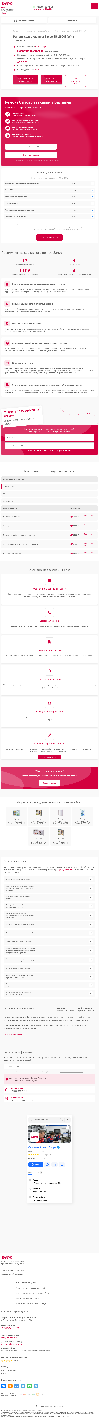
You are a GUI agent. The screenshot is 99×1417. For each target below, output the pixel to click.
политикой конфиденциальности (60, 451)
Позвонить (72, 20)
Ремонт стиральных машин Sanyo (30, 1303)
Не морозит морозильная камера (17, 526)
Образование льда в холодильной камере (20, 544)
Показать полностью (13, 1034)
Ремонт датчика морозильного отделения (19, 210)
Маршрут (35, 1164)
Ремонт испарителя (11, 203)
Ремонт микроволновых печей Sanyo (32, 1288)
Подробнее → (88, 517)
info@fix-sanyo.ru (9, 1337)
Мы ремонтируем (24, 20)
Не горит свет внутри (12, 553)
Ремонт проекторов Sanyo (27, 1298)
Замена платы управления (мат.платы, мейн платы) (22, 183)
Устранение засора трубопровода (16, 197)
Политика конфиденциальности (49, 1406)
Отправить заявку (31, 155)
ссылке (12, 1276)
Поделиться (3, 1386)
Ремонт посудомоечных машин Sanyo (32, 1293)
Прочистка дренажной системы (15, 217)
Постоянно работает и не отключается (19, 535)
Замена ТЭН (9, 190)
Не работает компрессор (13, 516)
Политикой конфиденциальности (71, 1072)
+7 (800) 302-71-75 (44, 7)
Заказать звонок (49, 783)
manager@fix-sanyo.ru (11, 1344)
